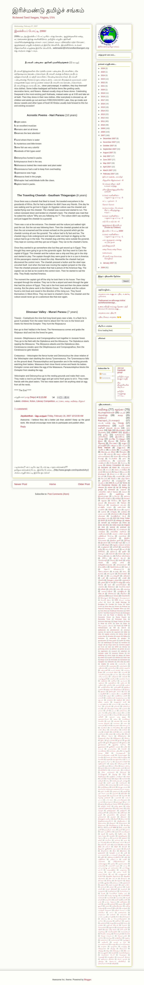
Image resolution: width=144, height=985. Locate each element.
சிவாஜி (101, 459)
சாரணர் (127, 498)
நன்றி (100, 840)
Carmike (111, 604)
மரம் (109, 585)
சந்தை (112, 763)
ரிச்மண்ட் (123, 452)
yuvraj (112, 664)
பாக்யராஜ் (101, 865)
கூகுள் (124, 443)
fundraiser (101, 638)
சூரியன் (100, 781)
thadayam (101, 529)
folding (125, 636)
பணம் (128, 855)
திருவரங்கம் (123, 823)
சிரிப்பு (104, 558)
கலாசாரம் (116, 723)
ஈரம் (125, 691)
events (118, 636)
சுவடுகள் (125, 778)
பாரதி (124, 578)
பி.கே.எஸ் (113, 463)
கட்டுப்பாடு (115, 715)
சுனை (128, 776)
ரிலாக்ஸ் (127, 933)
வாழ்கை (103, 946)
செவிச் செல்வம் (124, 785)
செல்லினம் (101, 785)
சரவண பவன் (119, 768)
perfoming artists (103, 649)
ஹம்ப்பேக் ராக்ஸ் (103, 963)
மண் (99, 904)
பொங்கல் (101, 895)
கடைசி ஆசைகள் (103, 715)
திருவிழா (127, 825)
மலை (119, 509)
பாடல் (124, 445)
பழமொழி (113, 578)
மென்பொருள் (124, 587)
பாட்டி (125, 865)
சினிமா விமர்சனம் (123, 556)
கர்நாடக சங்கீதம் (120, 470)
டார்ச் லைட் (109, 800)
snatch (102, 657)
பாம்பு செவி (121, 872)
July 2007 (107, 156)
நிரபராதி (127, 849)
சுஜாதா (104, 501)
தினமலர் (123, 817)
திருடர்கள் (124, 819)
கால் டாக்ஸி (123, 732)
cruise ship (101, 636)
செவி (120, 560)
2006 (103, 267)
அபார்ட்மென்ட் (116, 670)
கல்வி (100, 472)
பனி (103, 578)
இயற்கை (104, 543)
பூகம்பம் (119, 887)
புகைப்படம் (116, 883)
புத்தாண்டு (126, 580)
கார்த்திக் (106, 732)
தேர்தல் (123, 503)
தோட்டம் (101, 505)
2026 (103, 68)
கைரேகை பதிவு (114, 751)
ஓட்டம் (114, 710)
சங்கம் (120, 554)
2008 (103, 132)
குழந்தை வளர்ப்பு (119, 744)
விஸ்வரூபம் (116, 951)
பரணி (124, 859)
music (102, 647)
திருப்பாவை (102, 823)
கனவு (115, 719)
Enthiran (124, 606)
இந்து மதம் (109, 689)
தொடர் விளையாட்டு (114, 569)
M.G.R (110, 520)
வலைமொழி (115, 940)
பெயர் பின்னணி (111, 889)
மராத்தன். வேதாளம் (105, 910)
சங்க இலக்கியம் (118, 759)
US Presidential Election (107, 485)
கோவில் (101, 759)
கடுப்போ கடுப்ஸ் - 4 (110, 222)
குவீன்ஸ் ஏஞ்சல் (114, 747)
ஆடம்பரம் (123, 681)
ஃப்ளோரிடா (122, 664)
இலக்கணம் (121, 430)
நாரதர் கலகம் (119, 842)
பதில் (125, 857)
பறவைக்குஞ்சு (102, 863)
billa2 (125, 632)
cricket (110, 487)
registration (104, 651)
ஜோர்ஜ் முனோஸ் (104, 797)
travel (111, 529)
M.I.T (102, 613)
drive (107, 525)
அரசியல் (102, 450)
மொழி (118, 923)
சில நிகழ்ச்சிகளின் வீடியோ (123, 385)
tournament (123, 659)
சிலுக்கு (114, 774)
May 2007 (107, 163)
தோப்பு (100, 838)
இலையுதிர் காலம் (115, 691)
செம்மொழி (102, 560)
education (104, 467)
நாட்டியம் (110, 574)
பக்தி (125, 853)
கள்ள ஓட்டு (126, 725)
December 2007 (109, 138)
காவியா (118, 734)
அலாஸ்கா (122, 536)
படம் (122, 412)
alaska (127, 520)
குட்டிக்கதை (111, 740)
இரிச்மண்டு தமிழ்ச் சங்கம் (48, 10)
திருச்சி (116, 819)
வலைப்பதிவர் (106, 591)
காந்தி (125, 727)
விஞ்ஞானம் (102, 948)
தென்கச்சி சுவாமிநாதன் (122, 831)
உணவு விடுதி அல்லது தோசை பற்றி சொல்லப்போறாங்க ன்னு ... (113, 308)
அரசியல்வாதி (103, 534)
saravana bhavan (118, 653)
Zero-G (123, 627)
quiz (128, 649)
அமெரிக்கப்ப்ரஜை (104, 674)
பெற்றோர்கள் (112, 891)
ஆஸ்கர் (127, 685)
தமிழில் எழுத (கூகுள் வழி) (123, 378)
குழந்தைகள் (102, 747)
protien (122, 649)
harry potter (112, 640)
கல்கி (108, 725)
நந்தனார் (124, 838)
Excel (103, 520)
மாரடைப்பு (101, 917)
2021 (103, 86)
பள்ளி (127, 476)
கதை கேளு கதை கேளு (112, 249)
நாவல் (115, 844)
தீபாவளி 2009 (111, 827)
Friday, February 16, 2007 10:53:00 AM (65, 416)
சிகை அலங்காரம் (108, 772)
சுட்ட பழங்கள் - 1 (109, 201)
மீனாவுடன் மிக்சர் (108, 452)
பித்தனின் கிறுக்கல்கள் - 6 (112, 180)
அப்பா (100, 454)
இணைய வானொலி (107, 538)
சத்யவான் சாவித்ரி (121, 761)
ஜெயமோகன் (114, 795)
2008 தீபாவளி (113, 483)
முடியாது (109, 921)
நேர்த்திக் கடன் (114, 853)
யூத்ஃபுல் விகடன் (112, 925)
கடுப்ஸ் (110, 454)
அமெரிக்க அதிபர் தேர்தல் (108, 492)
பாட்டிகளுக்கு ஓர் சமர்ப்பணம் (108, 868)
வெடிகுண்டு (104, 953)
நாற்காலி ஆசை (105, 844)
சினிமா (123, 441)
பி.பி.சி (100, 876)
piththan (114, 649)
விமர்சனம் (115, 514)
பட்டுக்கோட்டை (104, 461)
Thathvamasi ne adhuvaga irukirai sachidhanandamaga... (111, 301)
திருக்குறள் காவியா (104, 819)
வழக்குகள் (126, 940)
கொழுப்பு (102, 554)
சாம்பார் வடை (115, 770)
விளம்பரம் (112, 593)
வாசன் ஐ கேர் (120, 942)
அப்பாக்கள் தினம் (112, 672)
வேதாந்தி (101, 957)
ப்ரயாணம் (108, 899)
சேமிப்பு (114, 501)
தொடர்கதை (102, 836)
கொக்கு (124, 751)
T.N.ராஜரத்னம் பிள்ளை (105, 625)
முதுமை (127, 921)
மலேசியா (101, 912)
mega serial (112, 645)
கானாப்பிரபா (114, 729)
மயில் (117, 908)
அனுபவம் (121, 447)
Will (114, 627)
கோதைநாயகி (120, 753)
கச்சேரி (115, 547)
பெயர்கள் (124, 889)
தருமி (100, 815)
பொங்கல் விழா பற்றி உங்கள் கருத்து (111, 185)
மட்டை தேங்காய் (110, 902)
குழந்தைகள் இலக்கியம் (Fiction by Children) (112, 226)
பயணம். (101, 509)
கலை (125, 723)
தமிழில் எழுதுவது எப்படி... (121, 393)
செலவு (112, 560)
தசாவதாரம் (109, 802)
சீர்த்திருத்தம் (102, 776)
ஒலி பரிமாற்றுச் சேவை (111, 708)
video (128, 661)
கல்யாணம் (116, 725)
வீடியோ (123, 593)
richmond (111, 490)
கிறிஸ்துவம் (117, 738)
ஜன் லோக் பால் (103, 793)
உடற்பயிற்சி (102, 693)
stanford (117, 657)
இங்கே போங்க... (45, 470)
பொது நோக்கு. (113, 895)
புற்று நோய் (125, 478)
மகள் (99, 902)
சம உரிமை (114, 766)
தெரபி (103, 834)
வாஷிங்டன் (121, 591)
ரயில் (111, 589)
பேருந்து (119, 582)
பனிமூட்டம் (114, 859)
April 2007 (107, 167)
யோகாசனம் (102, 927)
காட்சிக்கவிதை (115, 727)
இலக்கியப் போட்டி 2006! (112, 231)
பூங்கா (103, 582)
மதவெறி (113, 904)
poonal (112, 527)
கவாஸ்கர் (104, 727)
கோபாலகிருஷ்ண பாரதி (106, 755)
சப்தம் (106, 766)
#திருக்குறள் (104, 598)
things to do (104, 659)
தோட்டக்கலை (103, 571)
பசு (105, 576)
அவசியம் (113, 679)
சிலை (124, 774)
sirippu (121, 655)
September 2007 (110, 149)
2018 (103, 97)
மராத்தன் (124, 908)
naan (109, 647)
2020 (103, 90)
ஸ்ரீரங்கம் (101, 596)
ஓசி (107, 710)
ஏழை (123, 704)
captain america (110, 634)
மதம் (105, 904)
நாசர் (125, 840)
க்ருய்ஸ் (112, 554)
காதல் (116, 456)
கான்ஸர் (124, 729)
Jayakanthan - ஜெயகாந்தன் (33, 416)
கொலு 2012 (103, 753)
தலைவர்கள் (102, 817)
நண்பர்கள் (122, 507)
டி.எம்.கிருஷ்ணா (122, 800)
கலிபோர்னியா (106, 498)
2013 (103, 114)
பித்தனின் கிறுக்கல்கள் (113, 876)
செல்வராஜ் (112, 785)
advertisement (114, 630)
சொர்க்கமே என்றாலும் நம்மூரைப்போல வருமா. (114, 789)
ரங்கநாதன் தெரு (122, 927)
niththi (116, 647)
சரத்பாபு (109, 556)
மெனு (112, 923)
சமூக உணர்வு (125, 766)
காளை (111, 734)
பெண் (110, 582)
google (100, 490)
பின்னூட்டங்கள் (113, 580)
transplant (101, 661)
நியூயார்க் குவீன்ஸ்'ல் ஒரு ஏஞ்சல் (109, 849)
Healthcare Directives (117, 611)
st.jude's (110, 657)
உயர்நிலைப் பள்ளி (120, 695)
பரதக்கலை (101, 861)
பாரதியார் (102, 463)
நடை (125, 571)
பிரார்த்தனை (118, 880)
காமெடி (124, 456)
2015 (103, 107)
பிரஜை (109, 880)
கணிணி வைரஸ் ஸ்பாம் (109, 428)
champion (114, 523)
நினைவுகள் (122, 574)
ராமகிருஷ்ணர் (112, 931)
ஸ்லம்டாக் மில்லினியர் (117, 961)
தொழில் (112, 836)
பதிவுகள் (126, 576)
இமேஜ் (127, 540)
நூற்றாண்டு (101, 853)
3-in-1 (109, 602)
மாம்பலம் (123, 914)
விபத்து (112, 948)
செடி (107, 781)
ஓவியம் (110, 713)
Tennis (124, 483)
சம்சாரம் (110, 768)
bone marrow (104, 447)
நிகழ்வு (109, 476)
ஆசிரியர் (114, 681)
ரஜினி (100, 929)
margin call (101, 645)
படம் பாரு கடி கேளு (111, 423)
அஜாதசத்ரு (112, 666)
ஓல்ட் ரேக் (101, 713)
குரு (126, 740)
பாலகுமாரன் (122, 874)
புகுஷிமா (107, 883)
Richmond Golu (120, 619)
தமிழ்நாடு (123, 810)
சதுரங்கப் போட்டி (106, 761)
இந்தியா (126, 432)
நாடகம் (101, 476)
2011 (103, 121)
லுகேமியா (106, 481)
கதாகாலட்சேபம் (103, 719)
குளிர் (124, 551)
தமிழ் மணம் (119, 808)
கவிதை (74, 401)
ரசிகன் (103, 589)
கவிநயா (102, 418)
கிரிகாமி (127, 734)
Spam (125, 623)
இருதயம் (119, 689)
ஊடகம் (100, 700)
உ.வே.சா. (116, 496)
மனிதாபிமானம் (117, 906)
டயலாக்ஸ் (117, 797)
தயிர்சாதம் (123, 812)
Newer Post (20, 484)
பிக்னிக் (101, 580)
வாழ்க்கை (114, 946)
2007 (103, 135)
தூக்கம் (127, 829)
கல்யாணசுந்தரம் (104, 456)
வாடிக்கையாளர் (103, 944)
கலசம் (125, 721)
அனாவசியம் (112, 668)
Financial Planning (104, 608)
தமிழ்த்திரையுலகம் (105, 565)
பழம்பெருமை (122, 863)
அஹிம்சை (104, 681)
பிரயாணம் (113, 443)
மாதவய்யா (101, 914)
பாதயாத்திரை (111, 870)
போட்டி (124, 463)
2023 (103, 79)
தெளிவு (111, 834)
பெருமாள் (101, 891)
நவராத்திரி (102, 445)
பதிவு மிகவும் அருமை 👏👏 (109, 317)
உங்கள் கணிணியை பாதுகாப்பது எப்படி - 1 (112, 235)
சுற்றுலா (116, 778)
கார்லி (114, 732)
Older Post (84, 484)
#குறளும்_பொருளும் (109, 420)
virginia (103, 664)
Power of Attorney (116, 615)
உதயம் (108, 695)
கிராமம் (111, 441)
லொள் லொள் (108, 204)
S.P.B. (110, 623)
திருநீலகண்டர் (122, 821)
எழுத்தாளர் (105, 547)
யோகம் (124, 925)
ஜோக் (124, 501)
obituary (124, 647)
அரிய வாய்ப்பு (103, 676)
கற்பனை (117, 721)
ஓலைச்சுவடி (123, 710)
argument (117, 632)
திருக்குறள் (102, 474)
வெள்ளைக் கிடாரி (107, 955)
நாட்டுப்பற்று (102, 842)
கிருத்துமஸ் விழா (104, 738)
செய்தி (100, 783)
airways (119, 520)
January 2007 (108, 263)
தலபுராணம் (111, 815)
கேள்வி (123, 749)
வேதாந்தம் (122, 955)
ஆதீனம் (100, 685)
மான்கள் (113, 914)
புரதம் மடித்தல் (113, 885)
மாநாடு (101, 587)
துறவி (120, 829)
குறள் (107, 742)
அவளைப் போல (124, 679)
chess (124, 523)
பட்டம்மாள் (102, 855)
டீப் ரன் (100, 802)
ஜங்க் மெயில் (104, 791)
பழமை (112, 863)
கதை (67, 401)
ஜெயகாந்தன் (102, 795)
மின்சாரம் (111, 587)
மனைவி (109, 908)
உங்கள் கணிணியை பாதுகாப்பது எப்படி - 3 (112, 196)
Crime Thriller (125, 518)
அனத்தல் (101, 532)
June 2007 (107, 160)
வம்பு (118, 589)
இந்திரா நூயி (115, 540)
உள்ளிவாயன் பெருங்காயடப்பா (116, 698)
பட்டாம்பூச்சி (114, 576)
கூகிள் (125, 747)
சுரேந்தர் (109, 778)
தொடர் (127, 567)
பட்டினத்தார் (125, 450)
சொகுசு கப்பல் (122, 787)
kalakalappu (108, 642)
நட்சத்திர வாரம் (105, 507)
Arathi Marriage (121, 602)
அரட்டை (116, 674)
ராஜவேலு (101, 931)
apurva (108, 632)
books (124, 485)
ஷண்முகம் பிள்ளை (107, 959)
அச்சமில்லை (102, 666)
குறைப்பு (124, 742)
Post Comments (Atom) (58, 494)
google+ (123, 638)
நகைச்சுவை (104, 425)
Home (52, 484)
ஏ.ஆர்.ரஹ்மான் (103, 704)
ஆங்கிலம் (102, 494)
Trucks (119, 625)
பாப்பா (100, 872)
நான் (110, 842)
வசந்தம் (124, 512)
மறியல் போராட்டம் (120, 910)
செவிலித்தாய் (104, 787)
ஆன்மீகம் (109, 685)
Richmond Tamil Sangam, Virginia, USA (34, 17)
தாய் (124, 459)
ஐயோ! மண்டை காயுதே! (112, 177)
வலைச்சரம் (104, 940)
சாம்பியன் (126, 770)
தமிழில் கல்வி (105, 806)
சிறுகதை (101, 443)
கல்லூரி (116, 549)
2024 (103, 75)
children (25, 401)
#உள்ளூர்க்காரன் (106, 412)
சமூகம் (102, 768)
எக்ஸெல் (110, 700)
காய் (99, 732)
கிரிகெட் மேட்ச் (107, 736)
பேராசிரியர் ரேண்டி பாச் (118, 893)
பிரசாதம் (101, 880)
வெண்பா (101, 483)
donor (100, 525)
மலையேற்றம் (121, 585)
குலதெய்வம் (102, 744)
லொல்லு (109, 938)
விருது (124, 514)
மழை (100, 465)
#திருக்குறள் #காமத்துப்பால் (121, 598)
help (110, 430)
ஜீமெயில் (124, 793)
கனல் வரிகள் (122, 454)
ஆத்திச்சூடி (120, 494)
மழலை (127, 509)
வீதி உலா (126, 951)
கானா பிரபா (102, 729)
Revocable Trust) (104, 619)
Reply (23, 427)
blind (99, 634)
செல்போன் (123, 783)
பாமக (110, 872)
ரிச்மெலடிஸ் (118, 933)
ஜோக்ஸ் (124, 795)
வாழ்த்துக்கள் (121, 481)
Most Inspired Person (113, 613)
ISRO (128, 611)
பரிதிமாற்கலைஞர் (119, 861)
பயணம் (119, 476)
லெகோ (100, 938)
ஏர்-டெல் (115, 704)
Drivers (116, 606)
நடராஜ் (115, 571)
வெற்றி (113, 953)
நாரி (128, 842)
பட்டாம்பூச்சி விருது (115, 855)
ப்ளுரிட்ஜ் (117, 899)
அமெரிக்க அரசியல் (118, 532)
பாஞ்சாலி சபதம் (113, 865)
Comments (105, 378)
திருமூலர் (113, 823)
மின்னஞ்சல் (126, 917)
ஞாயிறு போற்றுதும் (117, 439)
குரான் (120, 740)
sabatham (124, 651)
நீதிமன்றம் (123, 851)
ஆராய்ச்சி (119, 685)
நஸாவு (100, 574)
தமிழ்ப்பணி (102, 812)
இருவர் (103, 691)
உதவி (121, 426)
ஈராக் (113, 543)
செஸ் (113, 787)
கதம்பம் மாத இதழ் (117, 717)
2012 (103, 118)
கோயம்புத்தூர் (122, 755)
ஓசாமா (100, 710)
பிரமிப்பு (114, 478)
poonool (123, 527)
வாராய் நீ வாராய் (124, 944)
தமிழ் (105, 435)
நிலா (114, 851)
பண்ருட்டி (114, 445)
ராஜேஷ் (113, 512)
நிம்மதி (124, 846)
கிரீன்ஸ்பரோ (122, 736)
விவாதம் (101, 516)
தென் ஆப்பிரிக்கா (106, 831)
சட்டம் (128, 759)
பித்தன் (110, 509)
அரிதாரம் (124, 674)
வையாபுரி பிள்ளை (123, 957)
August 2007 (108, 152)
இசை (100, 441)
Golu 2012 (103, 611)
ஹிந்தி (114, 963)
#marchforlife (125, 596)
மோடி (125, 923)
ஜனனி (125, 791)
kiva (103, 527)
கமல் (108, 721)
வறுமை (127, 938)
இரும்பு (127, 689)
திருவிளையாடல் (114, 825)
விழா (108, 951)
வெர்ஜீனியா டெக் (118, 516)
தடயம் (124, 472)
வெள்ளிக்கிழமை (124, 953)
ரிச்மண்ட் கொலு (105, 933)
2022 (103, 82)
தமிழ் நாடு (118, 562)
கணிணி (100, 717)
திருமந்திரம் (102, 567)
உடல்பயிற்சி (123, 693)
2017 (103, 100)
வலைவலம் (107, 253)
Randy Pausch (121, 617)
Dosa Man (108, 606)
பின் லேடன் (113, 878)
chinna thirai (123, 634)
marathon (124, 642)
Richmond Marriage (104, 621)
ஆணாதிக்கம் (112, 683)
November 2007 (109, 142)
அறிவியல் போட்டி (106, 536)
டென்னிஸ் (113, 459)
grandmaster (102, 640)
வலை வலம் (103, 514)
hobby (128, 640)
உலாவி (100, 698)
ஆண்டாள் (123, 683)
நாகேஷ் (117, 840)
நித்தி (116, 846)
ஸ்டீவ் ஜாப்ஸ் (122, 959)
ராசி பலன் (123, 929)
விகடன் (101, 593)
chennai (101, 487)
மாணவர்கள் (122, 912)
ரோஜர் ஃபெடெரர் (107, 936)
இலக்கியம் (119, 437)
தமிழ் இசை (118, 806)
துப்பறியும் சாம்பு (110, 829)
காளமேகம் (101, 734)
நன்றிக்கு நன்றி (108, 246)
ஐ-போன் (108, 706)
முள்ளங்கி (103, 923)
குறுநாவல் (115, 742)
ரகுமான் (111, 927)
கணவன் (124, 715)
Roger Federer (118, 621)
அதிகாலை (101, 668)
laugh (116, 642)
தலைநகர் (123, 815)
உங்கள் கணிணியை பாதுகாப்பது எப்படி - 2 (112, 217)
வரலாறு (127, 589)
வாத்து (113, 944)
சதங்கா (119, 409)
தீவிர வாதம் (123, 827)
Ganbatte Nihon (118, 608)
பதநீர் (102, 857)
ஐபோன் (117, 706)
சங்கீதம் (118, 498)
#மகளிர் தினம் (106, 600)
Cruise (120, 604)
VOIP (125, 625)
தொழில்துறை (122, 836)
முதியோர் (118, 921)
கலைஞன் (101, 725)
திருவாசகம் (102, 825)
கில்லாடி (127, 738)
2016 (103, 104)
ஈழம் (120, 543)
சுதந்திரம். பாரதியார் (116, 776)
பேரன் (103, 893)
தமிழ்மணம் (113, 812)
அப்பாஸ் (124, 672)
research (114, 651)
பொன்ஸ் (110, 897)
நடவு (107, 838)
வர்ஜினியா (118, 938)
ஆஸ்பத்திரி (117, 687)
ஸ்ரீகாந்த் (100, 961)
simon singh (111, 655)
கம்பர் (107, 549)
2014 (103, 111)
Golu (128, 608)
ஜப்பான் (115, 793)
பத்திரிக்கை (101, 859)
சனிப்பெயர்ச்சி (122, 763)
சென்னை (102, 432)
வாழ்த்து (124, 946)
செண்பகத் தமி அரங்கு (119, 781)
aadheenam (102, 630)
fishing (124, 487)
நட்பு (125, 474)
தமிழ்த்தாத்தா (111, 810)
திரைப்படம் (114, 474)
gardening (113, 638)
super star (126, 657)
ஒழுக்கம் (124, 708)
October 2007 (108, 146)
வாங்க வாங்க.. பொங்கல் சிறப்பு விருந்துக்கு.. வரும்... (112, 210)
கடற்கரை (118, 713)
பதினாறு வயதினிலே (114, 857)
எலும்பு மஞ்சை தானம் (121, 545)
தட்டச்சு (127, 802)
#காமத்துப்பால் (104, 518)
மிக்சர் (117, 917)
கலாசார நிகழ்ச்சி (103, 723)
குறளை (100, 742)
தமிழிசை (127, 804)
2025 (103, 72)
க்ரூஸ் (108, 759)
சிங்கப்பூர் (123, 772)
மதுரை (120, 904)
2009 (103, 128)
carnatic (104, 523)
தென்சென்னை (115, 567)
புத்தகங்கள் (126, 883)
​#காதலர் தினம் (112, 596)
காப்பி (124, 549)
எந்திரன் (119, 700)
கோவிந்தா (124, 757)
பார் (113, 874)
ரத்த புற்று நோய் (111, 929)
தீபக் (101, 827)
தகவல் (100, 503)
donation (110, 636)
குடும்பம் (113, 551)
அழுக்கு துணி (102, 679)
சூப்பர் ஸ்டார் (120, 558)
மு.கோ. (100, 921)
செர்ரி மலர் (111, 783)
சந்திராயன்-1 (102, 763)
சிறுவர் (82, 401)
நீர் (99, 576)
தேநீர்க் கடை (122, 834)
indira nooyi (116, 525)
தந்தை (102, 804)
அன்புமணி (104, 670)
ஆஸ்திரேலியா (105, 687)
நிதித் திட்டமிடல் (104, 846)
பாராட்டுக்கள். (102, 874)
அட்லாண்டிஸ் (121, 529)
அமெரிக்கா (103, 437)
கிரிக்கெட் (101, 551)
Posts (103, 374)
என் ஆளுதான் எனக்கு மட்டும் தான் (111, 241)
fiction (32, 401)
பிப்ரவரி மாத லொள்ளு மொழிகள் (112, 257)
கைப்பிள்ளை (102, 751)
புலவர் (111, 887)
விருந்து (100, 951)
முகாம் (103, 512)
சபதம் (100, 766)
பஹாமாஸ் (121, 461)
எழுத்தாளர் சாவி (120, 702)
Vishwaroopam (103, 627)
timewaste (114, 659)
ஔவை (127, 496)
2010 (103, 125)
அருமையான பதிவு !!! (107, 313)
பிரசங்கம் (124, 878)
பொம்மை (119, 897)
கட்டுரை (60, 401)
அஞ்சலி (123, 490)
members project (124, 645)
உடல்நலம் (112, 693)
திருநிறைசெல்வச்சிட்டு (105, 821)
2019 (103, 93)
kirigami (127, 525)
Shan (117, 623)
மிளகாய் (104, 919)
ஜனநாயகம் (116, 791)
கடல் (125, 713)
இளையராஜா (103, 496)
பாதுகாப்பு (123, 870)
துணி (99, 829)
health (121, 640)
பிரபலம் (104, 478)
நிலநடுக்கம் (105, 851)
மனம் (107, 906)
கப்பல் (108, 470)
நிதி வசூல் (124, 844)
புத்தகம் (102, 885)
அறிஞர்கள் (114, 676)
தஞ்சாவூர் (119, 802)
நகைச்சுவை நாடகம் (118, 505)
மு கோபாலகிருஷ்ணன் (119, 919)
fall (117, 487)
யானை (100, 925)
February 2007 (109, 174)
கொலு (100, 439)
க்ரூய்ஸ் (108, 472)
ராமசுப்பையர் (125, 931)
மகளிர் (125, 899)
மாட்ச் (111, 912)
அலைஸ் (124, 676)
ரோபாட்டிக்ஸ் (122, 936)
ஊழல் (107, 545)
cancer (127, 465)
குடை (102, 740)
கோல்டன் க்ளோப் (112, 757)
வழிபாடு (105, 942)
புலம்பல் (103, 887)
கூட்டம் (100, 749)
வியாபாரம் (123, 948)
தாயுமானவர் (121, 565)
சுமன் (102, 778)
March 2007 (108, 170)
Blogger (87, 980)
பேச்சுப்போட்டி (125, 891)
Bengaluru (101, 604)
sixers (128, 655)
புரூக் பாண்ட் (125, 885)
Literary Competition (45, 401)
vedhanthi (111, 661)
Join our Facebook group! (121, 370)
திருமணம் (112, 503)
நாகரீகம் (108, 840)
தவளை (113, 817)
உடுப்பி (100, 695)
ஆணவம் (101, 683)
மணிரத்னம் (123, 902)
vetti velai (120, 661)
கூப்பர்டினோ (112, 749)
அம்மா (124, 492)
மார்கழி (110, 917)
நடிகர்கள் (115, 838)
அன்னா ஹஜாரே (124, 668)
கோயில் (100, 757)
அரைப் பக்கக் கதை (119, 534)
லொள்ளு (103, 415)
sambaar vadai (103, 653)
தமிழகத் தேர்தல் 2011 (114, 804)
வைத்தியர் (110, 957)
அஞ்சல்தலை (123, 666)
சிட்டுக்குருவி (102, 774)
